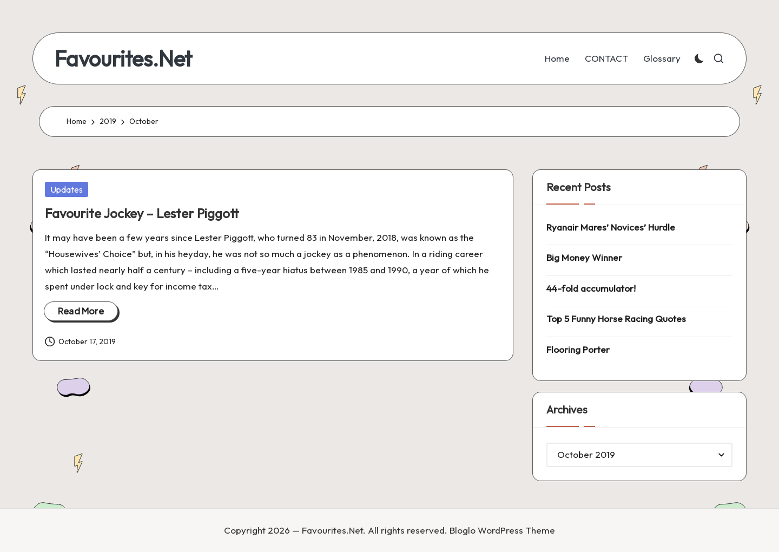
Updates (66, 189)
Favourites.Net (123, 58)
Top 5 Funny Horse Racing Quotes (616, 318)
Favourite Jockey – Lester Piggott (142, 213)
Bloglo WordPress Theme (502, 530)
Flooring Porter (578, 349)
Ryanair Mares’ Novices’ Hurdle (610, 227)
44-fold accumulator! (591, 288)
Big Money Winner (584, 257)
